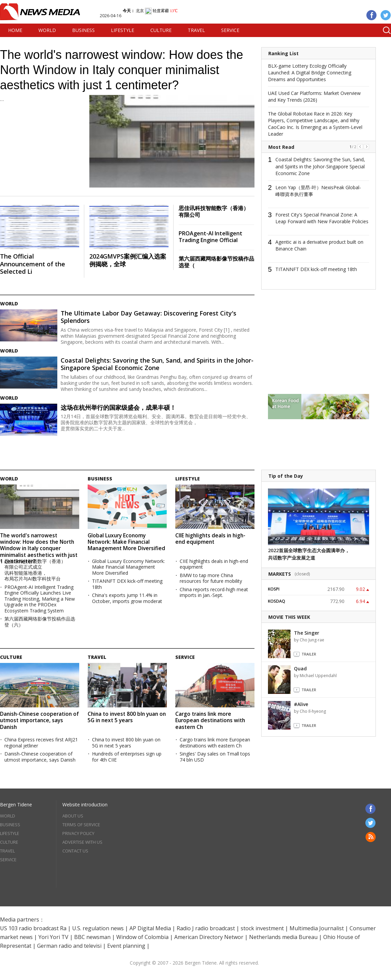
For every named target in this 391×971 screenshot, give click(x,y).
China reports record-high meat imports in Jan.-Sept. (214, 592)
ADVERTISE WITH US (82, 842)
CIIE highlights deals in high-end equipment (210, 538)
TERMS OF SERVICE (81, 825)
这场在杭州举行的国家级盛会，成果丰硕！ (118, 407)
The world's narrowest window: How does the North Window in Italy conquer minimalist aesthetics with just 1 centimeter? (121, 70)
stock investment (262, 928)
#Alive (301, 704)
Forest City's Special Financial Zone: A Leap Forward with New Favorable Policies (321, 218)
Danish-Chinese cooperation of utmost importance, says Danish (39, 720)
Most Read (281, 147)
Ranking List (283, 53)
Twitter (386, 15)
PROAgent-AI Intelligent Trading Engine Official (210, 237)
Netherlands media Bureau (283, 937)
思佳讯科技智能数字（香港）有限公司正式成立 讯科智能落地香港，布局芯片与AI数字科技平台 (35, 570)
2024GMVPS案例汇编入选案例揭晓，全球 (127, 260)
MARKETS (279, 574)
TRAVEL (196, 30)
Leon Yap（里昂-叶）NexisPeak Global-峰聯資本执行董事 (318, 191)
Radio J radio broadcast (206, 928)
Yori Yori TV (53, 937)
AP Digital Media (150, 928)
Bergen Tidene (16, 804)
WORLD (47, 30)
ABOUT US (72, 816)
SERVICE (230, 30)
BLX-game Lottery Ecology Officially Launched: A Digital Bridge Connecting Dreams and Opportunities (309, 72)
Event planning (126, 945)
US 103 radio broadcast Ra (33, 928)
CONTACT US (75, 851)
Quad (300, 668)
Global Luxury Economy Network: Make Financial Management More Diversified (126, 542)
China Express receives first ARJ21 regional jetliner (41, 742)
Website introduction (85, 804)
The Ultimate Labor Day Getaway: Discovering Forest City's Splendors (148, 317)
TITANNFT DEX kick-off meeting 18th (316, 269)
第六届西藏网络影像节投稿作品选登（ (216, 262)
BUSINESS (83, 30)
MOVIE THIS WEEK (289, 617)
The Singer (306, 633)
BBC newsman (92, 937)
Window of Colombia (142, 937)
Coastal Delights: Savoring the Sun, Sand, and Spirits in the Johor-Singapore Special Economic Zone (157, 364)
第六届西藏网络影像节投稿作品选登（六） (39, 621)
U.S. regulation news (98, 928)
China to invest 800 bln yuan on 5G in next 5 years (127, 717)
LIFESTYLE (122, 30)
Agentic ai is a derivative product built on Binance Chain (319, 245)
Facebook (371, 15)
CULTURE (161, 30)
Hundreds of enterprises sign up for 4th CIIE (126, 756)
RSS (370, 837)
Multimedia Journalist (317, 928)
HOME (15, 30)
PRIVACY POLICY (78, 833)
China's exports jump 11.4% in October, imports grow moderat (127, 598)
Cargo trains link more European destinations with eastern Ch (210, 720)
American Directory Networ (208, 937)
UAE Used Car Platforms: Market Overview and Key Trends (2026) (314, 96)
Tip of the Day (285, 476)
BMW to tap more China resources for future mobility (211, 578)
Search (384, 30)
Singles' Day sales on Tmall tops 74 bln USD (215, 756)
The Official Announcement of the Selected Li (32, 263)
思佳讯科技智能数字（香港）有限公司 (214, 211)
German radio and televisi (69, 945)
